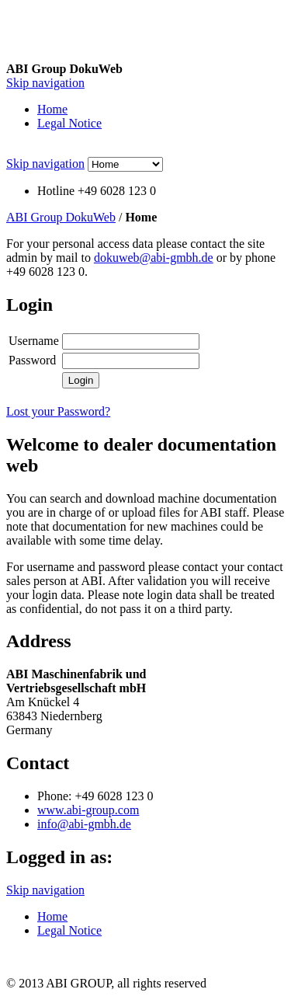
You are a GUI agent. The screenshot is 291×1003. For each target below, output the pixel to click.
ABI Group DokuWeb (61, 217)
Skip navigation (45, 82)
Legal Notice (69, 123)
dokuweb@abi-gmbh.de (153, 257)
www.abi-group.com (88, 810)
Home (52, 109)
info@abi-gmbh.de (84, 824)
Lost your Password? (58, 411)
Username (34, 340)
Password (32, 360)
